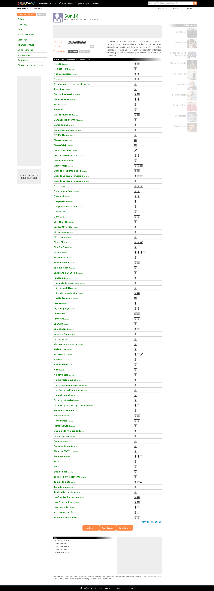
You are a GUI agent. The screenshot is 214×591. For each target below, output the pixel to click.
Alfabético (73, 51)
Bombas (61, 109)
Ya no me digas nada (68, 517)
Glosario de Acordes (61, 552)
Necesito (62, 359)
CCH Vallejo (63, 135)
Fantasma (62, 278)
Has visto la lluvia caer (69, 283)
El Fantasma (63, 232)
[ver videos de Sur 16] (151, 521)
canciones (43, 3)
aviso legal (102, 588)
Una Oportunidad (66, 502)
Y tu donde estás (66, 512)
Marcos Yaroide (178, 63)
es (118, 588)
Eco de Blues (64, 222)
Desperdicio (63, 201)
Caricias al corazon (67, 130)
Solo (59, 466)
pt (125, 588)
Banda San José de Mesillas (178, 54)
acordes (53, 3)
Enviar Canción (125, 528)
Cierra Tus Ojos (65, 150)
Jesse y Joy (180, 42)
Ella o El (61, 242)
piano (88, 3)
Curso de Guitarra (60, 549)
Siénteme (62, 456)
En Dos (21, 19)
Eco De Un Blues (66, 227)
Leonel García (179, 95)
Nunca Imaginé (65, 395)
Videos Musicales (60, 543)
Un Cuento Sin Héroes (69, 497)
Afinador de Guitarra (61, 547)
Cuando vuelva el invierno (71, 176)
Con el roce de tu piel (69, 155)
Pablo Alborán (179, 74)
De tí (59, 186)
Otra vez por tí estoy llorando (31, 65)
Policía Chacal (64, 415)
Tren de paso (64, 487)
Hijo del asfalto (65, 288)
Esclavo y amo (64, 267)
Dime (20, 29)
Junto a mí (62, 313)
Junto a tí (61, 318)
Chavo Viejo (63, 145)
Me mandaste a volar (68, 344)
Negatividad (63, 364)
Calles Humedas (25, 50)
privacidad (111, 588)
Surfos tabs (111, 577)
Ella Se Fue (63, 247)
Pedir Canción (107, 528)
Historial (41, 14)
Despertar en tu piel (68, 206)
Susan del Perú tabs (104, 579)
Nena (59, 369)
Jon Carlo (181, 84)
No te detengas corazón (70, 385)
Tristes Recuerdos (67, 492)
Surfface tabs (68, 577)
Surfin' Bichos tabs (80, 577)
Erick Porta (180, 116)
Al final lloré (64, 68)
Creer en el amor (66, 160)
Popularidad (84, 51)
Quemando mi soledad (69, 431)
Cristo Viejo (23, 24)
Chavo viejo (63, 140)
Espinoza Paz (179, 105)
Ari (58, 79)
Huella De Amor (66, 298)
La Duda (61, 324)
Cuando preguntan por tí (70, 170)
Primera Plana (64, 426)
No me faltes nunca (68, 380)
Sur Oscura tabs (141, 577)
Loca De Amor (64, 334)
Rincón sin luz (64, 436)
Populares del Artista (26, 14)
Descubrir (62, 196)
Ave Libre (62, 89)
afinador (62, 3)
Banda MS (181, 32)
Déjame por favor (26, 45)
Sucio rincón (63, 471)
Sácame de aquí (65, 446)
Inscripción (162, 8)
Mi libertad (22, 40)
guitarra (81, 3)
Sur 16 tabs (130, 577)
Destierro (62, 211)
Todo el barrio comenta (70, 476)
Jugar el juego (64, 308)
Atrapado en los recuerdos (72, 84)
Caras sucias (64, 125)
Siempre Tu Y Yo (66, 451)
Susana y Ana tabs (89, 579)
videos (96, 3)
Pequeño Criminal (67, 410)
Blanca (60, 104)
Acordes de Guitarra (25, 8)
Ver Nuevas (90, 528)
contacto (130, 588)
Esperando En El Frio (68, 272)
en (121, 588)
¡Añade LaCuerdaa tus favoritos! (28, 176)
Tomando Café (65, 482)
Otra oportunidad (66, 400)
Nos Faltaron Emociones (70, 390)
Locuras (61, 339)
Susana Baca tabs (154, 577)
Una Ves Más (24, 55)
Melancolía (63, 349)
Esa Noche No (64, 262)
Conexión (177, 8)
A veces (61, 64)
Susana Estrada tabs (60, 579)
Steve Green (180, 126)
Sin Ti (60, 461)
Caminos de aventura (68, 120)
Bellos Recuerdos (26, 34)
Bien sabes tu (24, 60)
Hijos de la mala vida (68, 293)
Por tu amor (63, 420)
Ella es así (62, 237)
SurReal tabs (121, 577)
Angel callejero (65, 74)
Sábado (61, 441)
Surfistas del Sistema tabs (97, 577)
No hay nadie (64, 374)
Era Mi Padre (63, 257)
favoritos (71, 3)
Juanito (60, 303)
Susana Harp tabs (75, 579)
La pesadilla (63, 329)
